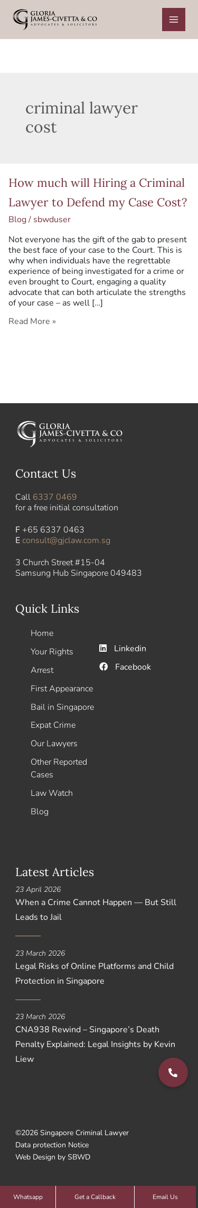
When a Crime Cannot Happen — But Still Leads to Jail (95, 910)
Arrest (42, 670)
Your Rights (52, 652)
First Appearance (62, 689)
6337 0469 (55, 497)
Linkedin (123, 648)
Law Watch (52, 793)
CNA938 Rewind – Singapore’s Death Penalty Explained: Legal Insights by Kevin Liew (95, 1044)
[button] (173, 1072)
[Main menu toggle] (173, 19)
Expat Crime (53, 725)
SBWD (79, 1157)
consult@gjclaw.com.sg (66, 540)
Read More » (32, 321)
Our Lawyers (54, 743)
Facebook (125, 667)
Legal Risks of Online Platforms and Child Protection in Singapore (94, 973)
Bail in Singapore (62, 707)
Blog (17, 219)
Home (42, 633)
